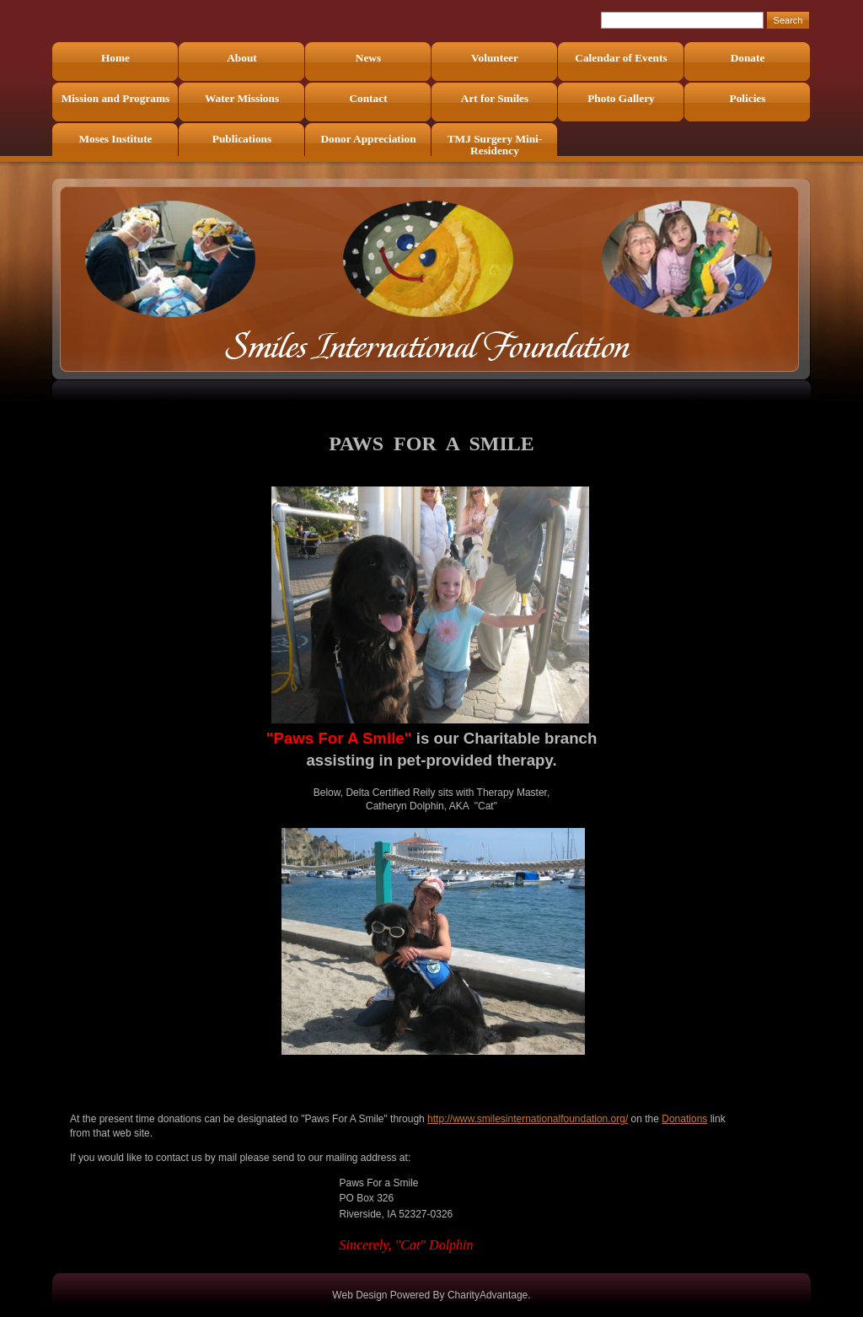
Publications (241, 138)
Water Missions (242, 98)
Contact (368, 98)
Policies (748, 98)
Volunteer (494, 57)
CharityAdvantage (488, 1295)
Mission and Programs (116, 98)
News (368, 57)
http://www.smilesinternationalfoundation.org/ (527, 1119)
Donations (684, 1119)
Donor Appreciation (367, 138)
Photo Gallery (621, 98)
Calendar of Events (621, 57)
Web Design (359, 1295)
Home (115, 57)
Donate (748, 57)
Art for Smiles (494, 98)
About (242, 57)
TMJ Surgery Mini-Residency (495, 144)
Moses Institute (116, 138)
